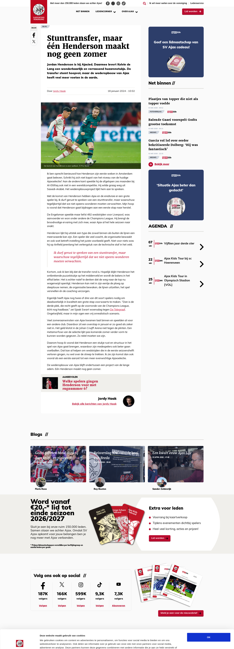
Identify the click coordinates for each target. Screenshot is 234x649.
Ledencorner (106, 11)
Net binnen (82, 11)
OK (208, 619)
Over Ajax (130, 11)
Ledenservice (197, 3)
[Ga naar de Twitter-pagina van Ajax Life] (113, 3)
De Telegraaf (117, 310)
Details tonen (164, 643)
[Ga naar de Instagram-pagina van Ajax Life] (118, 3)
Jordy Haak (59, 91)
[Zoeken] (144, 3)
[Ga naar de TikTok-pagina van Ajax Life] (124, 3)
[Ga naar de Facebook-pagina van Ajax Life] (108, 3)
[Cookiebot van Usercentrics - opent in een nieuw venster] (19, 643)
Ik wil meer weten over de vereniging (168, 3)
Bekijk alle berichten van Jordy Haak (94, 404)
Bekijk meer (158, 164)
